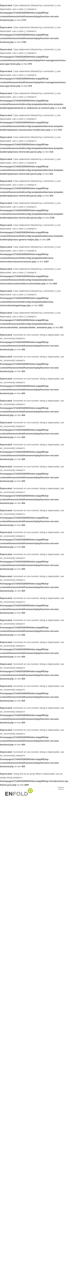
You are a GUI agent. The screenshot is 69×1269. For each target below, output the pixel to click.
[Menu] (59, 793)
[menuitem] (59, 793)
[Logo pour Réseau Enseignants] (28, 793)
